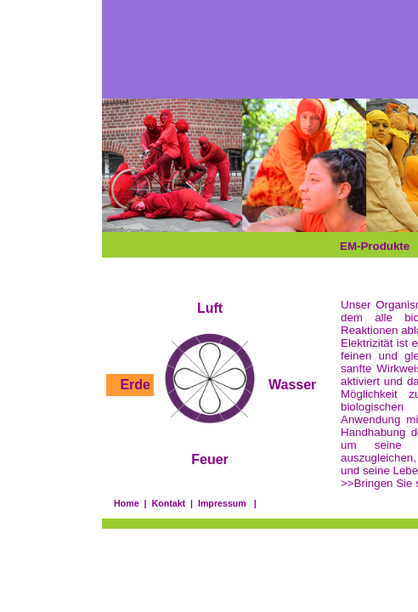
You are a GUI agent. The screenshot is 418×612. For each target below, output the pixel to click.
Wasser (292, 384)
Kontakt (168, 503)
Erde (135, 384)
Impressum (222, 503)
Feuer (210, 459)
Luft (210, 308)
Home (126, 503)
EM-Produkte (375, 246)
